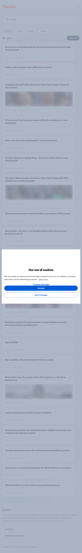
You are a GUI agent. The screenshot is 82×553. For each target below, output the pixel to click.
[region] (41, 276)
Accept (41, 288)
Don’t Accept (41, 295)
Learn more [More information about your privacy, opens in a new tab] (43, 279)
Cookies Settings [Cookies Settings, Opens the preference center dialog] (41, 285)
